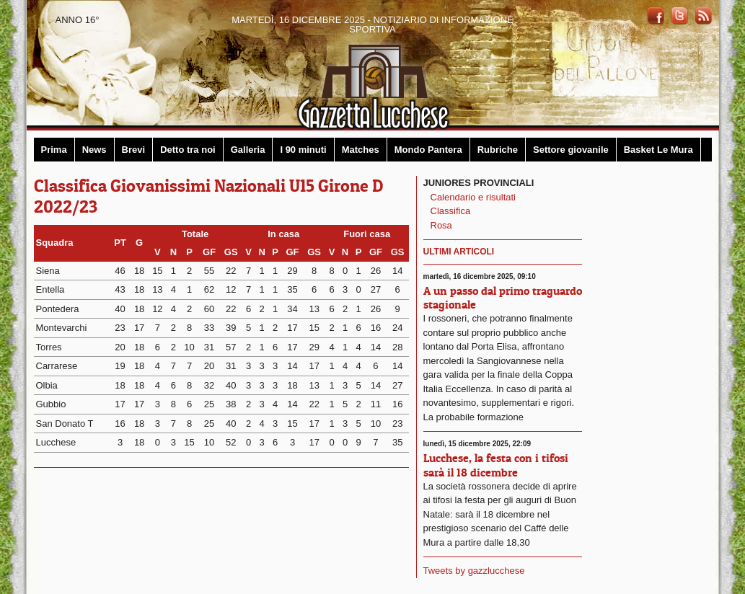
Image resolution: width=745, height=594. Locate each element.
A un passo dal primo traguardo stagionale (502, 297)
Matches (360, 149)
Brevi (134, 149)
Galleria (248, 149)
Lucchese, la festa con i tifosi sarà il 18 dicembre (495, 465)
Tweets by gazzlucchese (474, 570)
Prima (54, 149)
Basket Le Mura (658, 149)
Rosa (441, 225)
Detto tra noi (188, 149)
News (94, 149)
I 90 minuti (303, 149)
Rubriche (497, 149)
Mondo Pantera (428, 149)
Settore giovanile (571, 149)
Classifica (451, 210)
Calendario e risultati (473, 197)
